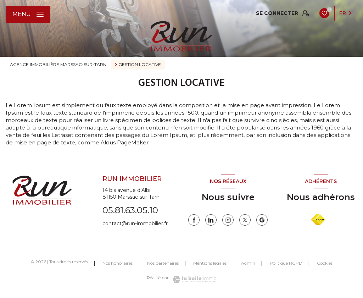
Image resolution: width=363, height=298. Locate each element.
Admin (248, 263)
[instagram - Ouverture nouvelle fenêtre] (228, 220)
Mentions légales (210, 263)
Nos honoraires (117, 263)
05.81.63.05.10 (130, 210)
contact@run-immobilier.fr (135, 223)
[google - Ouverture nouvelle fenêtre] (262, 220)
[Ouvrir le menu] (28, 14)
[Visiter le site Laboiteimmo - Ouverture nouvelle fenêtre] (193, 279)
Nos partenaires (163, 263)
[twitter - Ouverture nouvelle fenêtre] (245, 220)
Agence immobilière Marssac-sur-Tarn (58, 64)
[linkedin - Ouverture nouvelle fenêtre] (211, 220)
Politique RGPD (286, 263)
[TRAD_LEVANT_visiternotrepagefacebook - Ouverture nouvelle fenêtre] (194, 220)
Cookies (325, 263)
